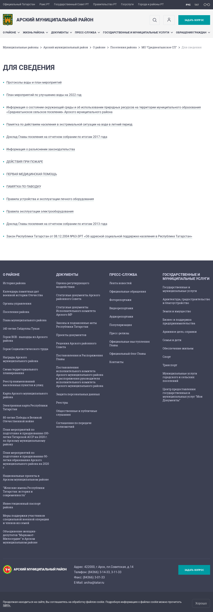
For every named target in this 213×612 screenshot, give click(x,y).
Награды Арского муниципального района (20, 359)
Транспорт (170, 365)
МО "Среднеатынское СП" (159, 47)
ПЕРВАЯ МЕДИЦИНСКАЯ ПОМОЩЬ (31, 174)
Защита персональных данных (78, 394)
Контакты (116, 362)
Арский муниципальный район (65, 47)
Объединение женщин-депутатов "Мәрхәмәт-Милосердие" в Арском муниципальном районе (20, 536)
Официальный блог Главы (127, 353)
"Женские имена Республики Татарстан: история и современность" (24, 491)
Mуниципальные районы (21, 47)
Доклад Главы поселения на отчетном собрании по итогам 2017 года (56, 137)
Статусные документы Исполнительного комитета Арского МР (76, 310)
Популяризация (120, 325)
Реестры (62, 402)
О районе (11, 32)
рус (188, 4)
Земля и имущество (177, 311)
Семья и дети (172, 340)
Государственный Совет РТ (71, 4)
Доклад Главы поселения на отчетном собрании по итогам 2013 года (56, 224)
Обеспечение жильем (178, 348)
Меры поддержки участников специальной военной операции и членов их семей (26, 519)
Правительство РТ (105, 4)
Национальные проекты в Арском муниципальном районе (26, 477)
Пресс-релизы (119, 333)
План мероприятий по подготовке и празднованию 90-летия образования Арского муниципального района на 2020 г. (26, 460)
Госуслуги (127, 4)
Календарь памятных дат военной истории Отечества (23, 293)
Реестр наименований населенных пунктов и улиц (23, 383)
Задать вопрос (194, 20)
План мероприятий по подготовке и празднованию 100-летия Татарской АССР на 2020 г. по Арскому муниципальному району (26, 437)
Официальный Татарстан (19, 4)
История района (14, 283)
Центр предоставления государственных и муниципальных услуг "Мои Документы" (183, 394)
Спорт (167, 357)
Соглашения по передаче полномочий (74, 424)
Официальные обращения (127, 291)
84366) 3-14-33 (99, 572)
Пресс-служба (87, 32)
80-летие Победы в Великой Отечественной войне (22, 419)
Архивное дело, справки (180, 331)
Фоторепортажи (120, 300)
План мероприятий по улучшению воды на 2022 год (44, 95)
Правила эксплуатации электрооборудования (40, 211)
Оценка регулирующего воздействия (72, 285)
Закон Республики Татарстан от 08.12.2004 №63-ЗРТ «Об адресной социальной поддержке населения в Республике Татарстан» (99, 236)
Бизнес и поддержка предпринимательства (179, 321)
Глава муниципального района (24, 320)
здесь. (7, 605)
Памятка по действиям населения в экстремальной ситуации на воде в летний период (69, 124)
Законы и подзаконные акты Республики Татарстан (76, 324)
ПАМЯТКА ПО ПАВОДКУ (23, 186)
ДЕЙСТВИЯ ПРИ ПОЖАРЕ (24, 162)
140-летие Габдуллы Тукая (21, 328)
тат (196, 4)
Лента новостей (120, 283)
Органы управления (17, 303)
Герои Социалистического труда (25, 349)
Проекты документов (71, 335)
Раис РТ (45, 4)
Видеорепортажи (121, 308)
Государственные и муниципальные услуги (138, 32)
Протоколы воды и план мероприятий (34, 82)
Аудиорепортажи (121, 316)
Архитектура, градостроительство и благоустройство (186, 301)
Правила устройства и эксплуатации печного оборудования (50, 199)
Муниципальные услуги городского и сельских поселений (180, 377)
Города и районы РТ (151, 4)
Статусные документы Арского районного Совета (78, 297)
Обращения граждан (193, 32)
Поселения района (123, 47)
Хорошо (201, 603)
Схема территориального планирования (20, 371)
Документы (61, 32)
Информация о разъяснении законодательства (40, 149)
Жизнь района (35, 32)
